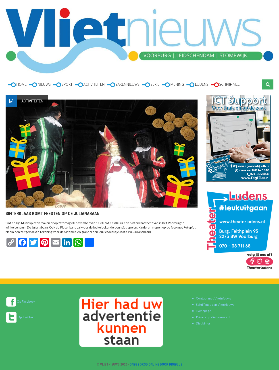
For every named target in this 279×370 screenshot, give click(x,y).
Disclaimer (203, 323)
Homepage (203, 311)
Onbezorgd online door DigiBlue (155, 364)
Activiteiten (32, 101)
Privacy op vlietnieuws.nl (213, 317)
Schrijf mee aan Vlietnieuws (215, 304)
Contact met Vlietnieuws (213, 298)
